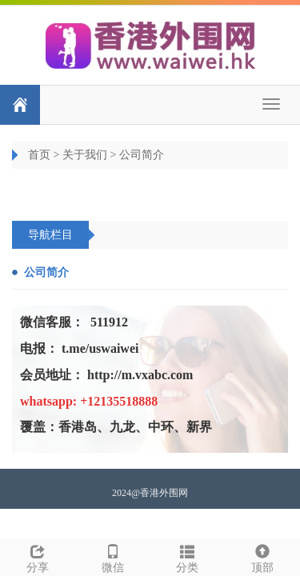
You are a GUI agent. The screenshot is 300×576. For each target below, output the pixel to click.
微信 (112, 556)
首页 (39, 155)
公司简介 (141, 155)
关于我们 (84, 155)
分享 (37, 556)
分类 (188, 556)
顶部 (262, 556)
